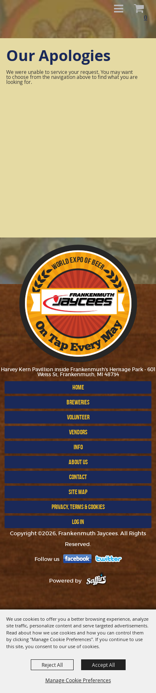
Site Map (78, 491)
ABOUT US (78, 461)
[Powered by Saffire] (96, 580)
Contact (78, 476)
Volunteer (78, 417)
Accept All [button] (103, 664)
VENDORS (78, 432)
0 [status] (145, 17)
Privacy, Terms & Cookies (78, 506)
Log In (78, 521)
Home (78, 387)
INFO (78, 447)
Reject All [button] (52, 664)
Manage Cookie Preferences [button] (78, 680)
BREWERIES (78, 402)
